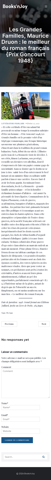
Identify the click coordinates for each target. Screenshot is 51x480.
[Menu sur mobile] (46, 6)
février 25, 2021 (33, 123)
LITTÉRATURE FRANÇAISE (12, 123)
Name (4, 403)
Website (5, 426)
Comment (6, 367)
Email (4, 415)
